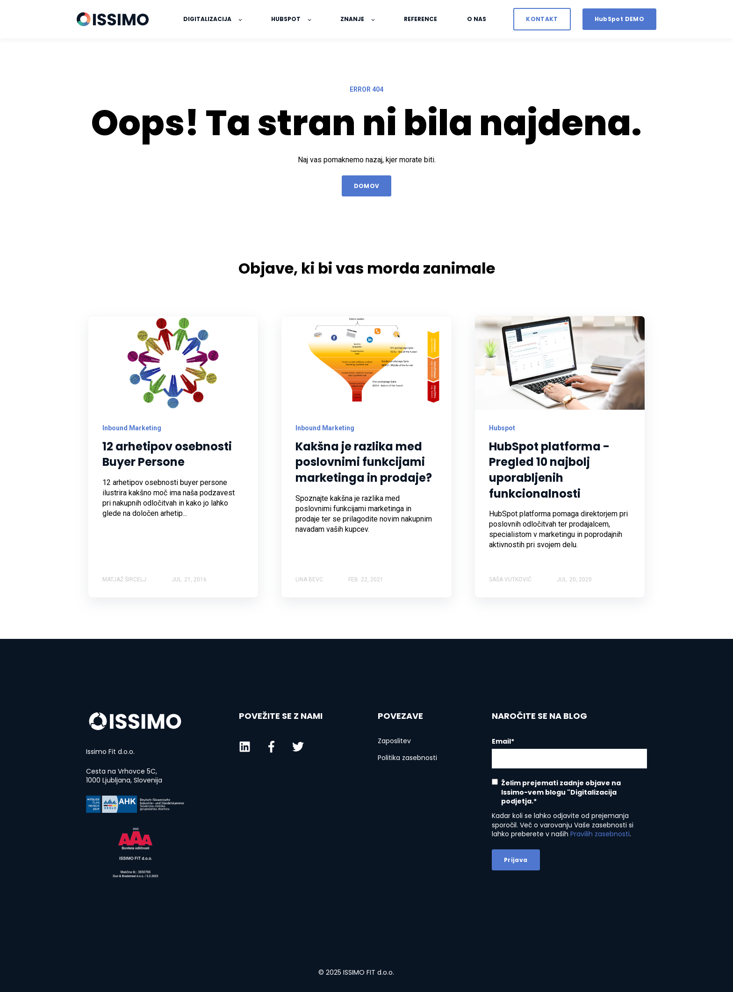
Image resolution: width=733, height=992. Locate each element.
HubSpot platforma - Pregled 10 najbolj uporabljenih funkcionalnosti (549, 470)
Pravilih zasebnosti (600, 834)
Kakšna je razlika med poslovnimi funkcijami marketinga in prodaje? (363, 462)
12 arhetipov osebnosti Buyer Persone (167, 454)
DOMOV (367, 186)
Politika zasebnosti (407, 758)
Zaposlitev (394, 741)
